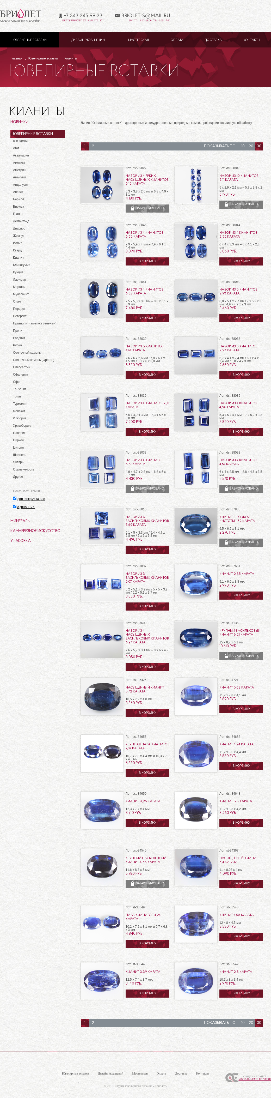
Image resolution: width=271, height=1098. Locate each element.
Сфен (17, 382)
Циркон (18, 440)
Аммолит (19, 177)
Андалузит (20, 184)
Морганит (20, 287)
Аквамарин (21, 155)
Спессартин (21, 367)
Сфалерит (20, 374)
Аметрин (19, 170)
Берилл (18, 199)
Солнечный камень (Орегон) (33, 360)
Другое (18, 477)
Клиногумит (21, 265)
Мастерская (138, 40)
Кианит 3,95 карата (143, 801)
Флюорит (19, 418)
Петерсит (20, 316)
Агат (16, 148)
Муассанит (21, 294)
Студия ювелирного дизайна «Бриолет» (141, 1086)
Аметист (19, 163)
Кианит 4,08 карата (236, 915)
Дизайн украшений (88, 40)
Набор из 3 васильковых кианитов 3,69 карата (147, 521)
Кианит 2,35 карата (236, 574)
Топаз (17, 396)
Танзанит (19, 389)
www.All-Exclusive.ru (254, 1079)
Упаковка (20, 541)
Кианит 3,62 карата (236, 687)
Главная (16, 58)
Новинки (19, 122)
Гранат (18, 214)
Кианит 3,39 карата (143, 972)
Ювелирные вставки (30, 40)
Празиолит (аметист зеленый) (34, 323)
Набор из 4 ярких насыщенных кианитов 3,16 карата (147, 179)
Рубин (17, 345)
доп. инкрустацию (31, 499)
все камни (20, 141)
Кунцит (18, 272)
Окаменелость (23, 469)
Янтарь (18, 462)
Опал (17, 301)
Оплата (176, 40)
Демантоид (21, 221)
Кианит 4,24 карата (236, 744)
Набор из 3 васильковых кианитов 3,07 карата (147, 577)
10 (243, 146)
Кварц (17, 250)
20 (251, 146)
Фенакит (19, 411)
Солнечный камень (27, 352)
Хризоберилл (22, 425)
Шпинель (19, 455)
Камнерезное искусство (35, 531)
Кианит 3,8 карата (235, 801)
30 (259, 146)
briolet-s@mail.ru (145, 16)
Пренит (18, 331)
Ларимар (19, 279)
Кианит (18, 258)
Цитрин (18, 447)
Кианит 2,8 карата (235, 972)
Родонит (19, 338)
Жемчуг (18, 236)
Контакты (251, 40)
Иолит (17, 243)
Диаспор (19, 228)
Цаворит (19, 433)
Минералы (20, 521)
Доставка (213, 40)
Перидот (19, 309)
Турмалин (20, 404)
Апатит (18, 192)
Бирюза (18, 206)
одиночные (26, 507)
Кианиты (71, 58)
